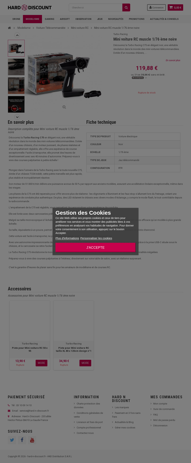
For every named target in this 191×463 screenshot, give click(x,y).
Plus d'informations (67, 238)
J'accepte (95, 247)
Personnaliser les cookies (96, 238)
